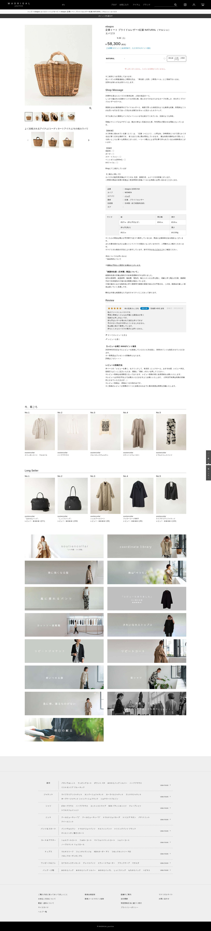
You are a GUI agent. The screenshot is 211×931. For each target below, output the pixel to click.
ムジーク (151, 177)
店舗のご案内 (126, 894)
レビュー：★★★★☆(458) (68, 521)
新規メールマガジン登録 (94, 899)
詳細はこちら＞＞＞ (113, 358)
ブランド (146, 4)
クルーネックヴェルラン (99, 455)
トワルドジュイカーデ (111, 817)
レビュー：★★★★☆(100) (166, 521)
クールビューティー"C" (70, 817)
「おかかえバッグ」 (32, 518)
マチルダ (135, 863)
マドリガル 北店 (131, 177)
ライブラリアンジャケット (165, 518)
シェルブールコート (97, 518)
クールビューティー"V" (91, 817)
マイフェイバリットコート (104, 840)
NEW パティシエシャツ (117, 806)
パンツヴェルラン (68, 828)
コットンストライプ (98, 806)
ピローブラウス (67, 806)
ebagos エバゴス (40, 11)
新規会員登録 (90, 894)
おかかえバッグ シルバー (117, 783)
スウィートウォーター (131, 455)
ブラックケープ (124, 863)
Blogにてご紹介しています (116, 168)
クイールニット (67, 821)
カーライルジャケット (114, 794)
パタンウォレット (68, 783)
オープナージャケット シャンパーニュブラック (79, 799)
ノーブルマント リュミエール (72, 844)
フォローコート (86, 840)
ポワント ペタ (99, 783)
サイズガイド (158, 250)
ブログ (114, 4)
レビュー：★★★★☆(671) (35, 521)
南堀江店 (142, 177)
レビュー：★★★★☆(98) (100, 521)
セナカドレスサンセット (71, 863)
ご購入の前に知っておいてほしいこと (53, 894)
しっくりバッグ (120, 870)
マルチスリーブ (67, 851)
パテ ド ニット (144, 817)
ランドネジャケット (133, 794)
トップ (29, 11)
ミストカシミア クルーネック (73, 787)
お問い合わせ (164, 899)
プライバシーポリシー (129, 907)
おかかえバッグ (67, 870)
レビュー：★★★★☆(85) (133, 521)
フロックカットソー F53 (121, 851)
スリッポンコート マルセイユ (36, 455)
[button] (28, 140)
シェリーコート (123, 840)
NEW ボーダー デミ (101, 851)
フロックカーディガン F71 (71, 856)
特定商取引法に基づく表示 (131, 903)
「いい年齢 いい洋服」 (208, 457)
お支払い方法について (47, 899)
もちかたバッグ (134, 870)
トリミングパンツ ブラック (125, 828)
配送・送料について (46, 903)
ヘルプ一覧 (42, 911)
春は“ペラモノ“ (208, 473)
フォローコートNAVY (131, 518)
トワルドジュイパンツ (164, 455)
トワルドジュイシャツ (70, 810)
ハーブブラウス (63, 455)
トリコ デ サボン (129, 817)
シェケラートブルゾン (109, 799)
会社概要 (124, 899)
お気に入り (124, 4)
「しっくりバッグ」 (65, 518)
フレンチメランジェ (84, 851)
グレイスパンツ (89, 863)
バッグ (127, 196)
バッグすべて (54, 11)
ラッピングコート (85, 783)
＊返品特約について (113, 259)
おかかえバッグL (104, 870)
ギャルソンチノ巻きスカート (72, 833)
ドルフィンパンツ (105, 828)
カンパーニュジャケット (94, 794)
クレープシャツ (135, 806)
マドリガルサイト (166, 894)
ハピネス (146, 870)
